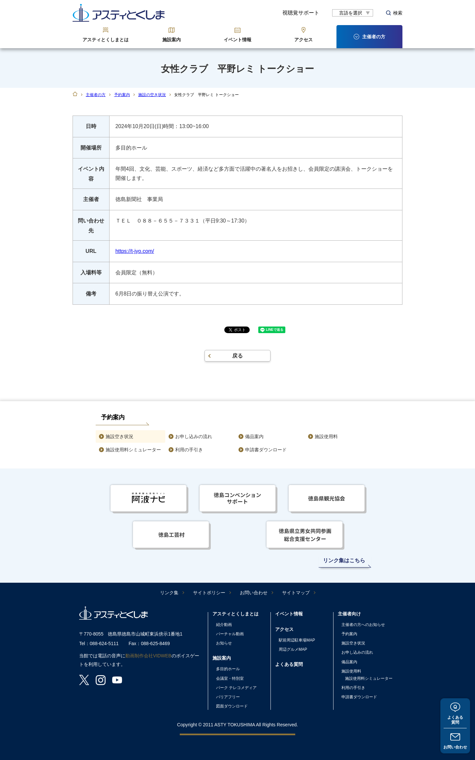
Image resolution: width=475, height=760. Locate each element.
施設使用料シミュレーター (133, 449)
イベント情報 (237, 39)
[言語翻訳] (352, 13)
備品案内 (254, 436)
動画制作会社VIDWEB (148, 655)
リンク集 (169, 592)
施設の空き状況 (152, 94)
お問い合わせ (455, 747)
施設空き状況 (119, 436)
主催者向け (349, 613)
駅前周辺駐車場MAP (297, 640)
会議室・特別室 (230, 678)
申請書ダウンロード (266, 449)
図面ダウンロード (232, 706)
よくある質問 (455, 720)
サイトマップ (296, 592)
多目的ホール (228, 669)
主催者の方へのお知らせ (363, 624)
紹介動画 (224, 624)
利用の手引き (189, 449)
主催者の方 (96, 94)
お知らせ (224, 643)
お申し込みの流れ (193, 436)
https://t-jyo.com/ (134, 251)
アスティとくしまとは (105, 39)
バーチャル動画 (230, 634)
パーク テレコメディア (236, 687)
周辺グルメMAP (293, 649)
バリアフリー (228, 697)
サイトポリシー (209, 592)
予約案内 (122, 94)
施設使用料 (326, 436)
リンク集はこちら (344, 560)
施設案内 (171, 39)
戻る (237, 356)
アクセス (303, 39)
